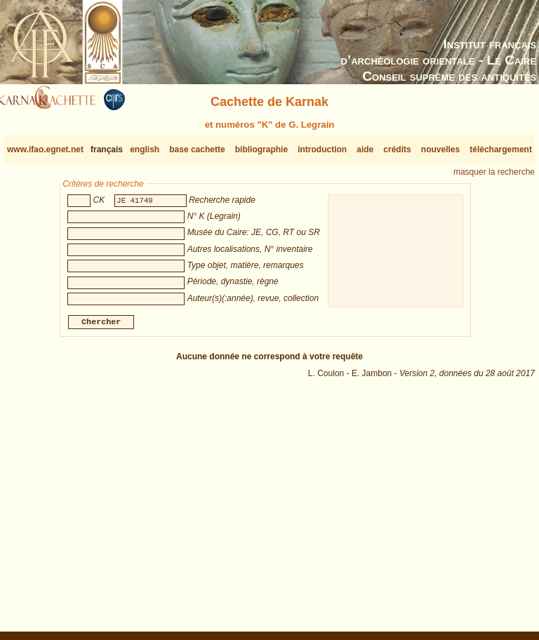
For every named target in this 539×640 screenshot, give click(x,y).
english (144, 149)
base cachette (197, 149)
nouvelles (440, 149)
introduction (322, 149)
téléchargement (501, 149)
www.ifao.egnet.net (45, 149)
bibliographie (261, 149)
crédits (397, 149)
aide (365, 149)
